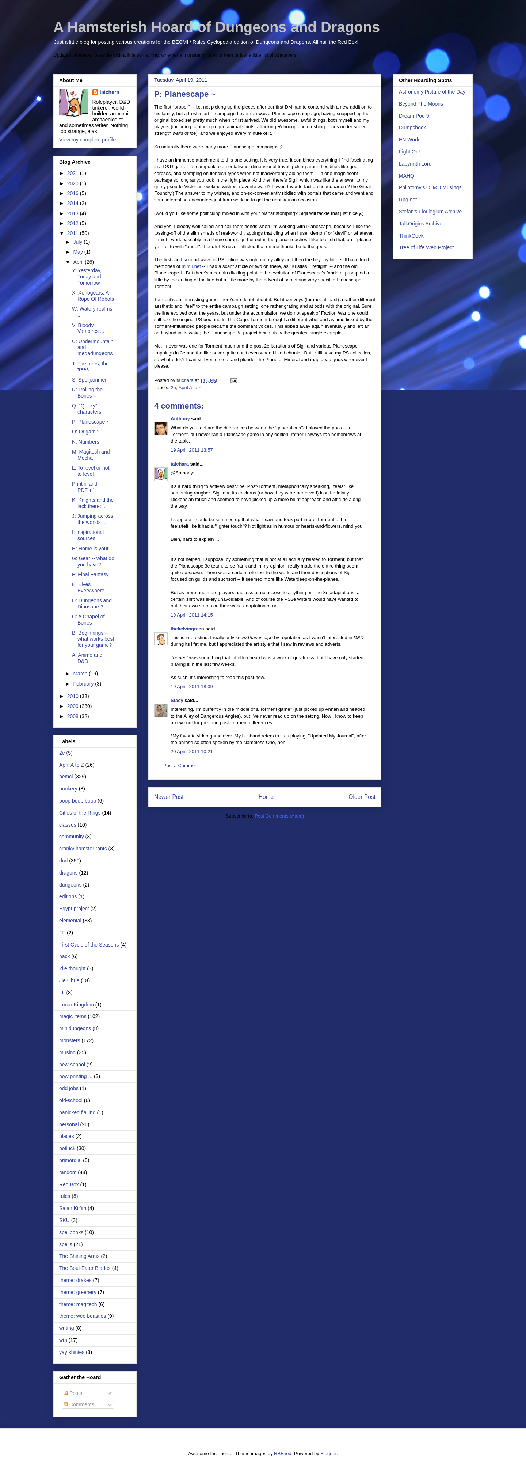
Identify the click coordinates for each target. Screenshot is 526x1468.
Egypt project (74, 908)
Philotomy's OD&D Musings (430, 187)
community (71, 836)
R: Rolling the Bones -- (87, 393)
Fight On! (409, 152)
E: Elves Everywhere (88, 587)
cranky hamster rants (83, 848)
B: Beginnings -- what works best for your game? (93, 639)
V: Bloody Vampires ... (88, 328)
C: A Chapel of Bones (88, 620)
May (78, 252)
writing (66, 1328)
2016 (73, 193)
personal (69, 1124)
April (79, 262)
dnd (63, 861)
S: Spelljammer (89, 380)
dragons (68, 873)
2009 (73, 706)
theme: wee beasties (82, 1316)
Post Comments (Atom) (279, 816)
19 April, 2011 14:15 (192, 615)
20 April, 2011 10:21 (192, 751)
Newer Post (169, 797)
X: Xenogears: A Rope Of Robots (93, 296)
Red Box (69, 1184)
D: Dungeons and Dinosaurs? (92, 604)
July (78, 242)
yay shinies (71, 1352)
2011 (73, 233)
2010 (73, 696)
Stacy (177, 700)
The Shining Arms (79, 1256)
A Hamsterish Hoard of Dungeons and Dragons (216, 27)
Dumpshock (412, 127)
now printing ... (75, 1076)
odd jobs (69, 1088)
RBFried (282, 1453)
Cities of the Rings (80, 813)
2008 (73, 716)
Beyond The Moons (421, 104)
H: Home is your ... (93, 548)
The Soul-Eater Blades (85, 1268)
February (84, 684)
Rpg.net (408, 199)
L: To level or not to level (90, 471)
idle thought (72, 968)
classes (67, 825)
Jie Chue (69, 980)
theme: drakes (75, 1280)
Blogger (328, 1453)
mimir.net (191, 266)
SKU (64, 1220)
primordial (70, 1160)
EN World (410, 140)
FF (62, 933)
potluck (67, 1148)
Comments (79, 1404)
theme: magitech (78, 1304)
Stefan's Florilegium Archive (430, 212)
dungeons (70, 885)
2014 (73, 203)
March (81, 673)
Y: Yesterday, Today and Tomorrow (87, 277)
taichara (180, 464)
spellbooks (71, 1232)
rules (64, 1196)
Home (266, 797)
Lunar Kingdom (76, 1005)
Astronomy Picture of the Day (432, 92)
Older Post (362, 797)
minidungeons (75, 1028)
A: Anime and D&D (87, 658)
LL (62, 992)
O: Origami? (85, 432)
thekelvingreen (187, 628)
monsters (69, 1040)
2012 (73, 223)
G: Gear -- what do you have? (93, 561)
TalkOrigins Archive (420, 224)
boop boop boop (77, 801)
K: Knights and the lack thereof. (93, 503)
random (67, 1172)
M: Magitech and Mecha (91, 455)
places (66, 1136)
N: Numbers (85, 442)
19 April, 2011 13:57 (192, 450)
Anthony (180, 418)
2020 (73, 183)
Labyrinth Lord (415, 164)
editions (68, 896)
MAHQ (406, 176)
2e (173, 387)
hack (64, 956)
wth (63, 1340)
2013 (73, 213)
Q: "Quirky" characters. (87, 409)
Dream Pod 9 (414, 116)
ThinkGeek (411, 236)
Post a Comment (181, 765)
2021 (73, 173)
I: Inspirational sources (88, 535)
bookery (68, 789)
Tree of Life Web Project (426, 247)
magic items (73, 1016)
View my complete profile (87, 140)
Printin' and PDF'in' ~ (85, 487)
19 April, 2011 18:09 (192, 686)
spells (65, 1244)
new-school (72, 1064)
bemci (66, 776)
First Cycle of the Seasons (89, 945)
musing (67, 1052)
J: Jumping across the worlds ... (92, 519)
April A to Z (190, 387)
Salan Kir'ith (72, 1208)
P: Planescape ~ (90, 422)
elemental (70, 920)
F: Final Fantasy (90, 574)
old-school (71, 1100)
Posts (73, 1393)
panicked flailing (77, 1112)
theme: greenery (77, 1292)
